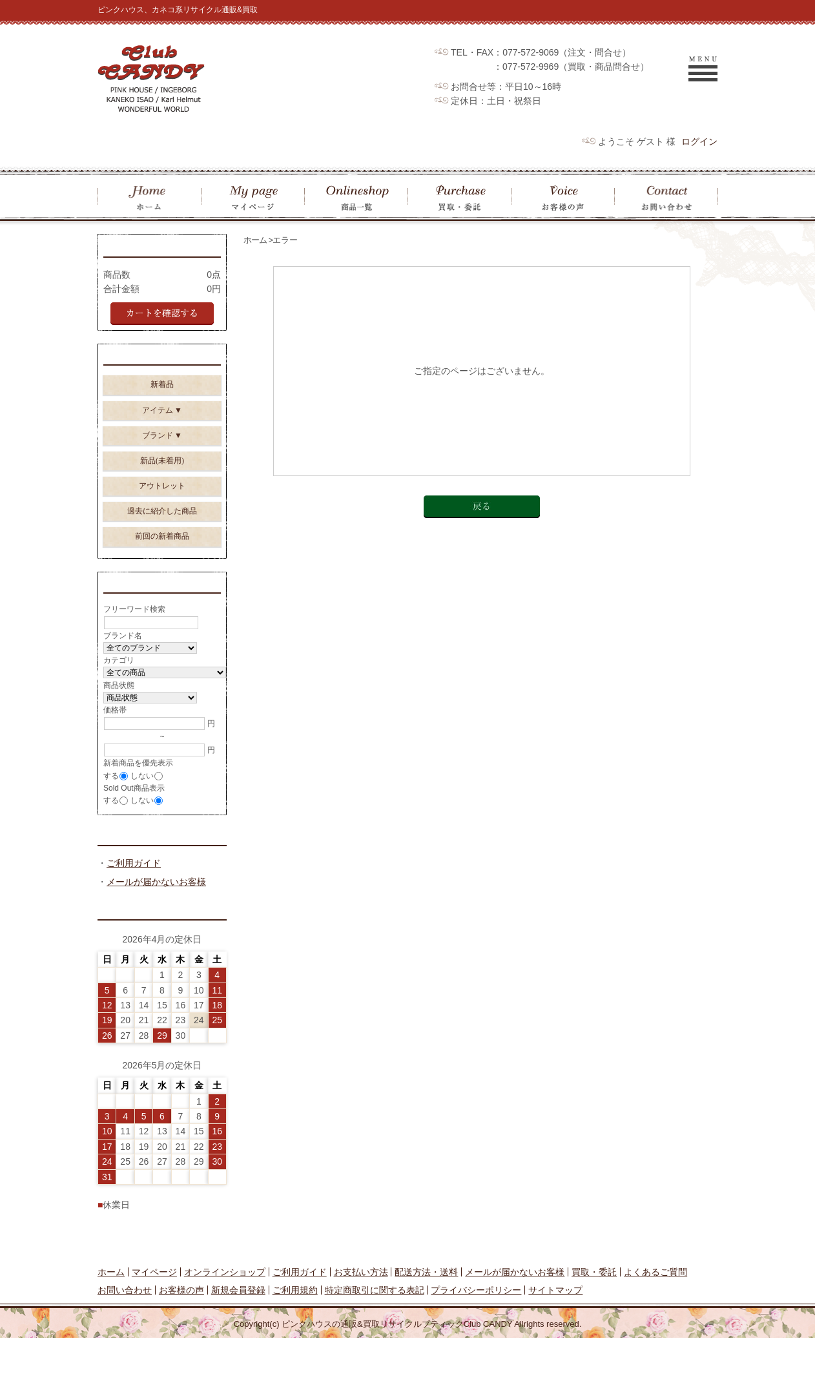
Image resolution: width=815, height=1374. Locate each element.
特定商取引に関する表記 (374, 1326)
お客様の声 (181, 1326)
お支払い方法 (361, 1308)
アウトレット (162, 491)
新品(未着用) (162, 466)
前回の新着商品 (162, 541)
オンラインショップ (224, 1308)
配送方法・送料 (426, 1308)
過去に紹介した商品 (162, 516)
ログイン (699, 141)
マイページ (154, 1308)
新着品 (162, 390)
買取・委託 (594, 1308)
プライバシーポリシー (476, 1326)
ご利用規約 (295, 1326)
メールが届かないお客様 (156, 916)
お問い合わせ (125, 1326)
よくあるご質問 (655, 1308)
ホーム (255, 240)
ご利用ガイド (134, 897)
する (111, 785)
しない (142, 785)
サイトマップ (555, 1326)
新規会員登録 (238, 1326)
